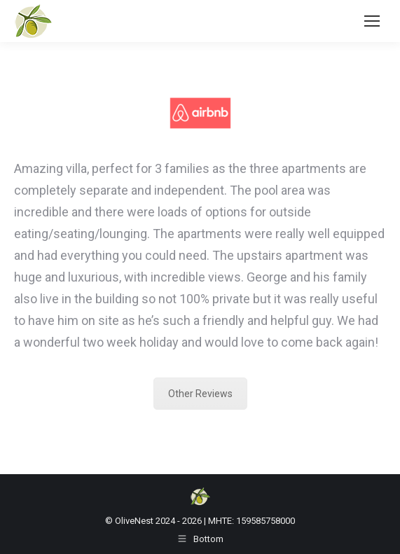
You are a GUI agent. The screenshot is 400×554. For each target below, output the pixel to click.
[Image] (200, 113)
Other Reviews (200, 393)
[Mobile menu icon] (372, 21)
